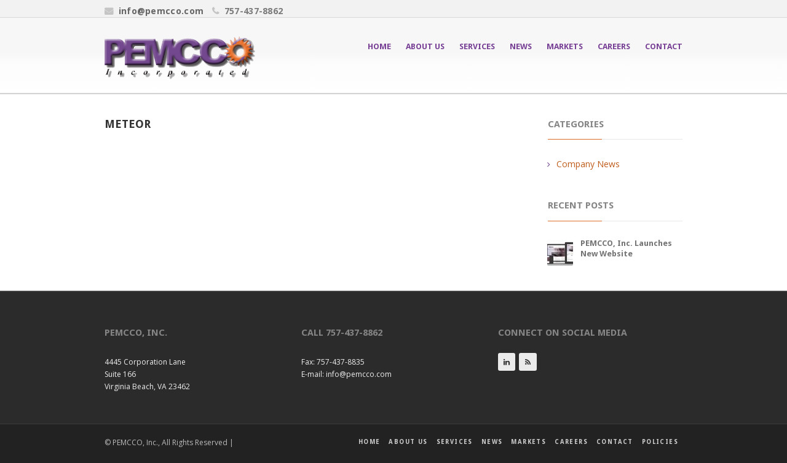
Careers (614, 46)
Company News (588, 164)
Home (379, 46)
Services (477, 46)
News (521, 46)
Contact (663, 46)
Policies (660, 441)
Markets (565, 46)
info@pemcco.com (161, 11)
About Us (425, 46)
